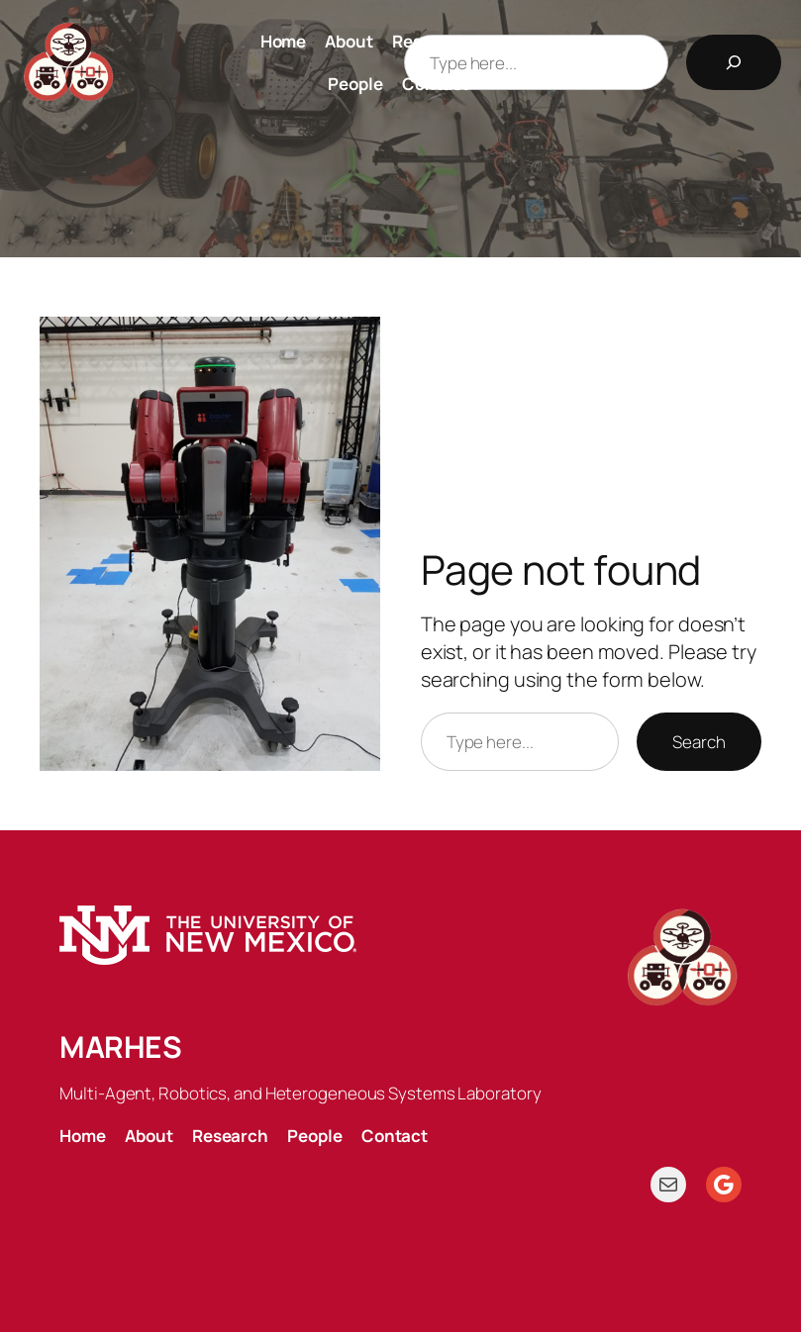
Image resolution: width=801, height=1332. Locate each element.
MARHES (120, 1046)
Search (698, 741)
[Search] (733, 62)
